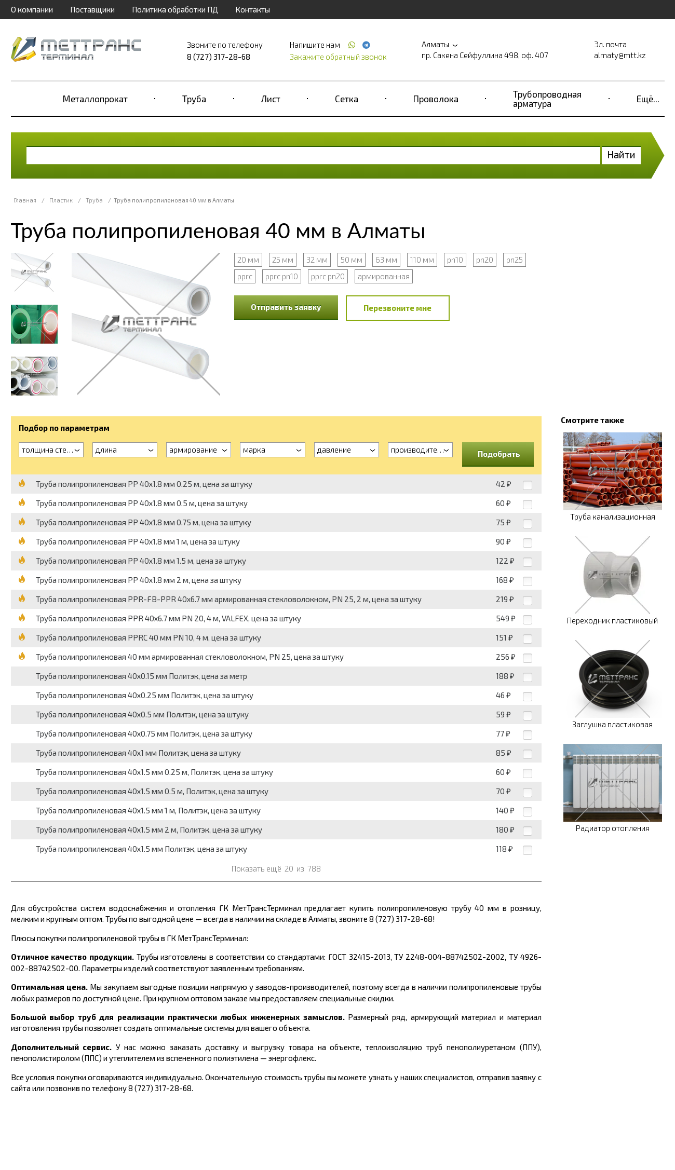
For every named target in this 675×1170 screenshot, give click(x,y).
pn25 (514, 259)
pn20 (484, 259)
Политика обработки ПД (175, 9)
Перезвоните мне (397, 307)
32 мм (317, 259)
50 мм (351, 259)
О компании (32, 9)
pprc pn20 (328, 276)
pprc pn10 (281, 276)
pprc (244, 276)
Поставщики (92, 9)
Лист (270, 98)
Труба (194, 98)
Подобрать (499, 453)
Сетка (346, 98)
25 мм (282, 259)
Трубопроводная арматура (547, 98)
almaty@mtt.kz (620, 55)
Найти (621, 154)
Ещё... (648, 98)
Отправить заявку (286, 306)
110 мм (422, 259)
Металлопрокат (95, 98)
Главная (25, 200)
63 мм (386, 259)
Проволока (435, 98)
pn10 (455, 259)
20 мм (248, 259)
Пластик (61, 200)
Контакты (252, 9)
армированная (384, 276)
